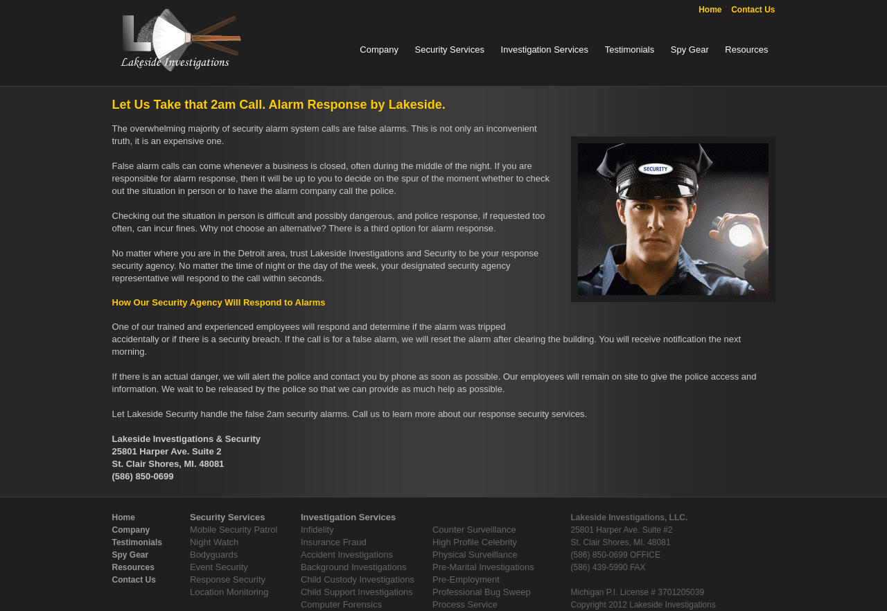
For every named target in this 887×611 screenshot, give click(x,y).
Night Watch (214, 542)
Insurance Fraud (334, 542)
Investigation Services (544, 49)
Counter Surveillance (474, 529)
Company (379, 49)
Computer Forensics (341, 604)
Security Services (449, 49)
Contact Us (753, 10)
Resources (746, 49)
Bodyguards (214, 554)
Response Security (227, 579)
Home (710, 10)
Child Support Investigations (357, 592)
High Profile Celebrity (474, 542)
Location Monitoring (229, 592)
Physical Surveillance (475, 554)
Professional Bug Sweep (481, 592)
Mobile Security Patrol (233, 529)
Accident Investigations (347, 554)
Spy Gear (690, 49)
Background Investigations (353, 567)
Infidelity (317, 529)
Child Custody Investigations (357, 579)
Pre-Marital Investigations (483, 567)
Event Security (219, 567)
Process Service (465, 604)
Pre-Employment (466, 579)
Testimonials (630, 49)
